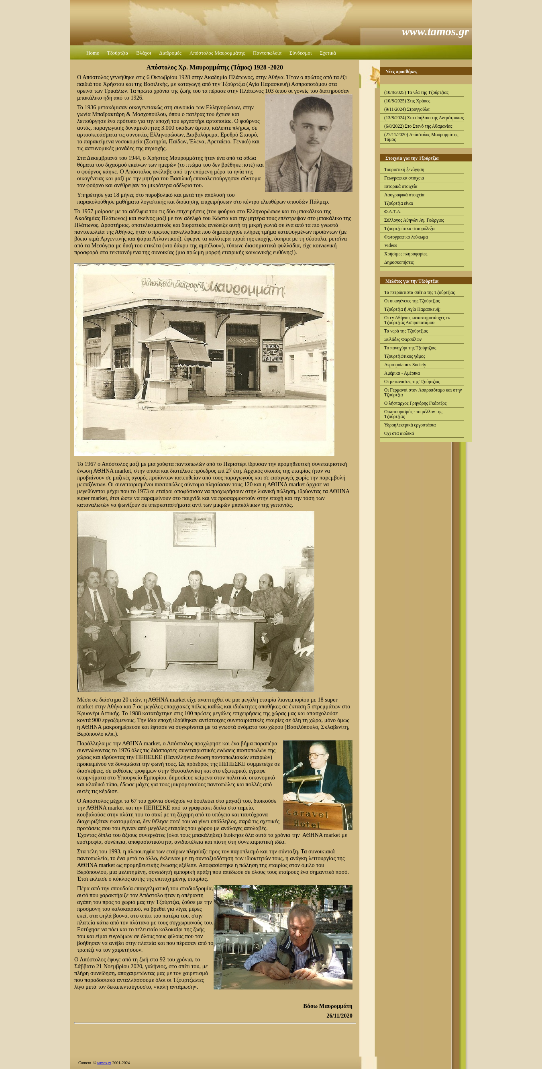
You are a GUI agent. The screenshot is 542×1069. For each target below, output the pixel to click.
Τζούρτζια (117, 53)
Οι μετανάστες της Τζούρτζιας (412, 381)
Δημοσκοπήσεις (399, 262)
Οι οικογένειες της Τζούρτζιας (412, 300)
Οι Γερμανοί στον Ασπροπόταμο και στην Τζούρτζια (423, 392)
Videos (390, 245)
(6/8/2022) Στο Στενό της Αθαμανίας (418, 126)
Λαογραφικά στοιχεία (404, 194)
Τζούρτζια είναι (398, 203)
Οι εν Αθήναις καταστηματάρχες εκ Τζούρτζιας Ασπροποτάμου (417, 320)
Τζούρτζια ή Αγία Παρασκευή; (412, 309)
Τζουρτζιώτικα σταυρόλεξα (409, 228)
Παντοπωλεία (267, 53)
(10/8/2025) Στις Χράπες (407, 100)
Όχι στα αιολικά (399, 433)
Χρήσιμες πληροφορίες (405, 253)
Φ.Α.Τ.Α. (392, 211)
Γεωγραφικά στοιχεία (404, 177)
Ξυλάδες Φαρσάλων (403, 339)
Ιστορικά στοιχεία (401, 186)
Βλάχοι (143, 53)
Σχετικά (328, 53)
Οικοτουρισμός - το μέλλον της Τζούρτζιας (413, 414)
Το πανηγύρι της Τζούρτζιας (410, 347)
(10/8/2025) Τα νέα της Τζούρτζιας (416, 92)
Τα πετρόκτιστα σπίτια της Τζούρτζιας (419, 292)
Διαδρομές (170, 53)
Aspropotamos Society (405, 364)
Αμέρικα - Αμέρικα (402, 373)
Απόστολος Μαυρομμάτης (217, 53)
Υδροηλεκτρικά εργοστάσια (410, 424)
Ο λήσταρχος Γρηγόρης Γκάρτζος (415, 403)
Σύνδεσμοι (300, 53)
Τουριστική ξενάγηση (404, 169)
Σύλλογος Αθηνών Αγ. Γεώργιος (414, 220)
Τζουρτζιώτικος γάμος (404, 356)
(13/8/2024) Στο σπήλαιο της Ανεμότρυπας (424, 117)
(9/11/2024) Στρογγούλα (407, 109)
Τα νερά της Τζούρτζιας (406, 330)
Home (92, 53)
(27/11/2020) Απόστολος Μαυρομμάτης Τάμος (421, 137)
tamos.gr (104, 1063)
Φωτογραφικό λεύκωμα (406, 237)
